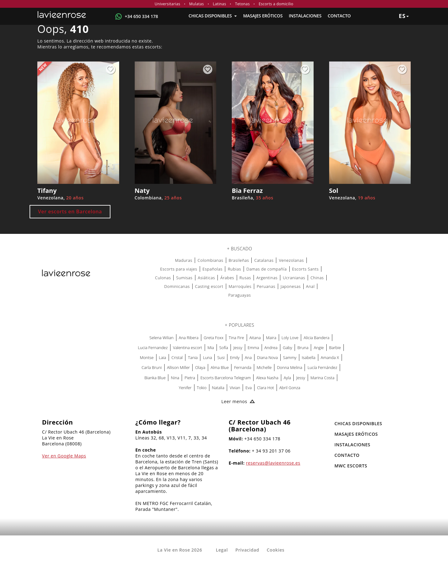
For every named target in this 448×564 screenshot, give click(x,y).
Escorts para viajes (178, 269)
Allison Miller (178, 367)
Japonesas (291, 286)
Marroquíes (240, 286)
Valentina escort (187, 347)
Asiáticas (206, 277)
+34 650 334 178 (141, 16)
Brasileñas (239, 260)
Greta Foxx (213, 337)
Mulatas (196, 4)
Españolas (212, 269)
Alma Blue (220, 367)
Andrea (271, 347)
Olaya (200, 367)
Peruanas (266, 286)
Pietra (189, 377)
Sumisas (184, 277)
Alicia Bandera (316, 337)
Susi (221, 357)
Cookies (275, 550)
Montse (147, 357)
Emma (253, 347)
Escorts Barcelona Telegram (225, 377)
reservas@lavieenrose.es (273, 463)
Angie (319, 347)
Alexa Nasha (267, 377)
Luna (207, 357)
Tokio (202, 387)
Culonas (163, 277)
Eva (248, 387)
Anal (310, 286)
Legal (222, 550)
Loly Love (290, 337)
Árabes (227, 277)
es (404, 16)
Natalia (218, 387)
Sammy (289, 357)
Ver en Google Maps (64, 456)
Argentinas (267, 277)
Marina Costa (322, 377)
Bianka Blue (155, 377)
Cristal (177, 357)
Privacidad (247, 550)
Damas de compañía (266, 269)
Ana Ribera (188, 337)
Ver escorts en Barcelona (70, 211)
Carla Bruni (152, 367)
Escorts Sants (305, 269)
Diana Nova (267, 357)
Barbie (335, 347)
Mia (211, 347)
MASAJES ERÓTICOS (262, 16)
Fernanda (242, 367)
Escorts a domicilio (276, 4)
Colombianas (210, 260)
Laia (162, 357)
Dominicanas (177, 286)
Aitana (255, 337)
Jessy (237, 347)
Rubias (234, 269)
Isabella (308, 357)
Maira (271, 337)
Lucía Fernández (322, 367)
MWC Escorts (350, 466)
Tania (193, 357)
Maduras (183, 260)
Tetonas (242, 4)
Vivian (235, 387)
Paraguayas (239, 295)
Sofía (223, 347)
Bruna (302, 347)
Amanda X (330, 357)
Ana (248, 357)
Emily (235, 357)
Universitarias (167, 4)
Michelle (264, 367)
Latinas (219, 4)
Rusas (245, 277)
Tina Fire (236, 337)
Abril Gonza (289, 387)
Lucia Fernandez (153, 347)
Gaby (287, 347)
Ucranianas (294, 277)
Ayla (287, 377)
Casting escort (209, 286)
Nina (175, 377)
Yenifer (185, 387)
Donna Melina (289, 367)
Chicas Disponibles (213, 16)
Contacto (339, 16)
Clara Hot (265, 387)
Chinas (317, 277)
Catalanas (263, 260)
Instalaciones (305, 16)
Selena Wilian (161, 337)
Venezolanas (291, 260)
